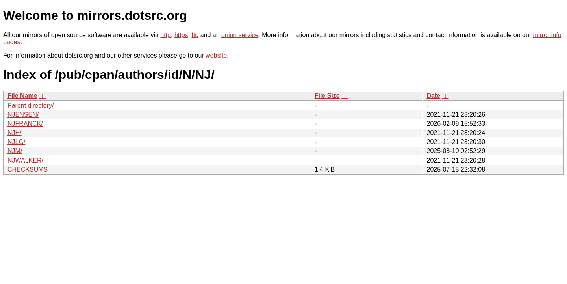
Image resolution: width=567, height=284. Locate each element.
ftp (194, 35)
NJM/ (14, 151)
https (181, 35)
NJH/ (14, 132)
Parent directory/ (30, 105)
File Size (327, 95)
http (165, 35)
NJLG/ (16, 141)
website (216, 55)
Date (433, 95)
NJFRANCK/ (25, 123)
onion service (239, 35)
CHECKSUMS (27, 169)
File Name (22, 95)
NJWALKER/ (25, 160)
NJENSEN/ (23, 114)
